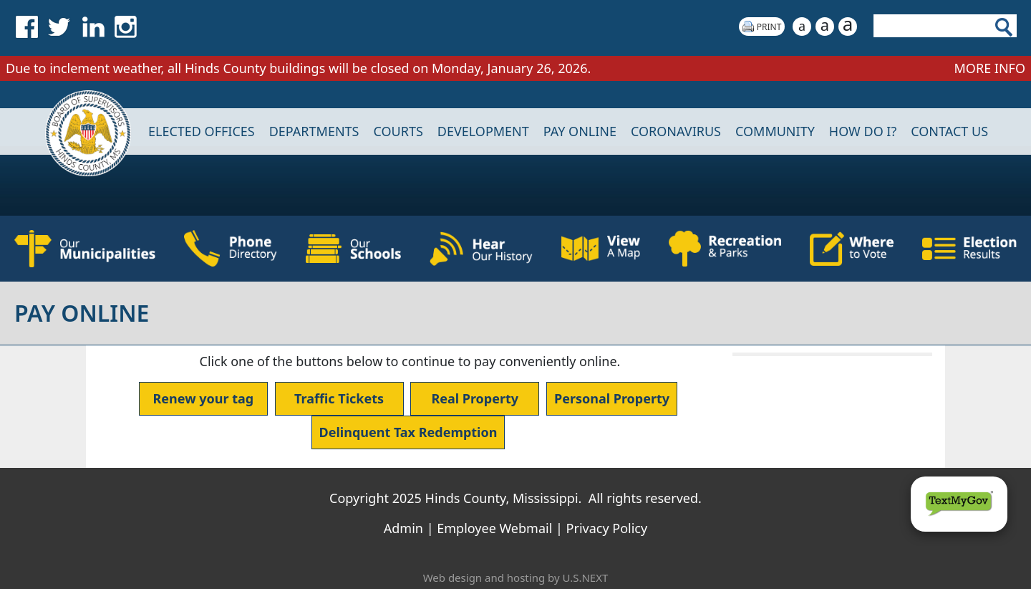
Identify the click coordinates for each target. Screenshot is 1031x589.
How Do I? (862, 131)
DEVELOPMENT (483, 131)
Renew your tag (203, 398)
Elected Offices (201, 131)
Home (79, 131)
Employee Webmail (494, 528)
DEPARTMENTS (314, 131)
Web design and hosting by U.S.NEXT (516, 577)
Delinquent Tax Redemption (408, 432)
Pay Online (579, 131)
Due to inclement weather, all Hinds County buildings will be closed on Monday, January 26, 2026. (300, 68)
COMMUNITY (775, 131)
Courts (397, 131)
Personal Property (611, 398)
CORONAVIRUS (676, 131)
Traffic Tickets (339, 398)
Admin (403, 528)
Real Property (474, 398)
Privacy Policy (607, 528)
